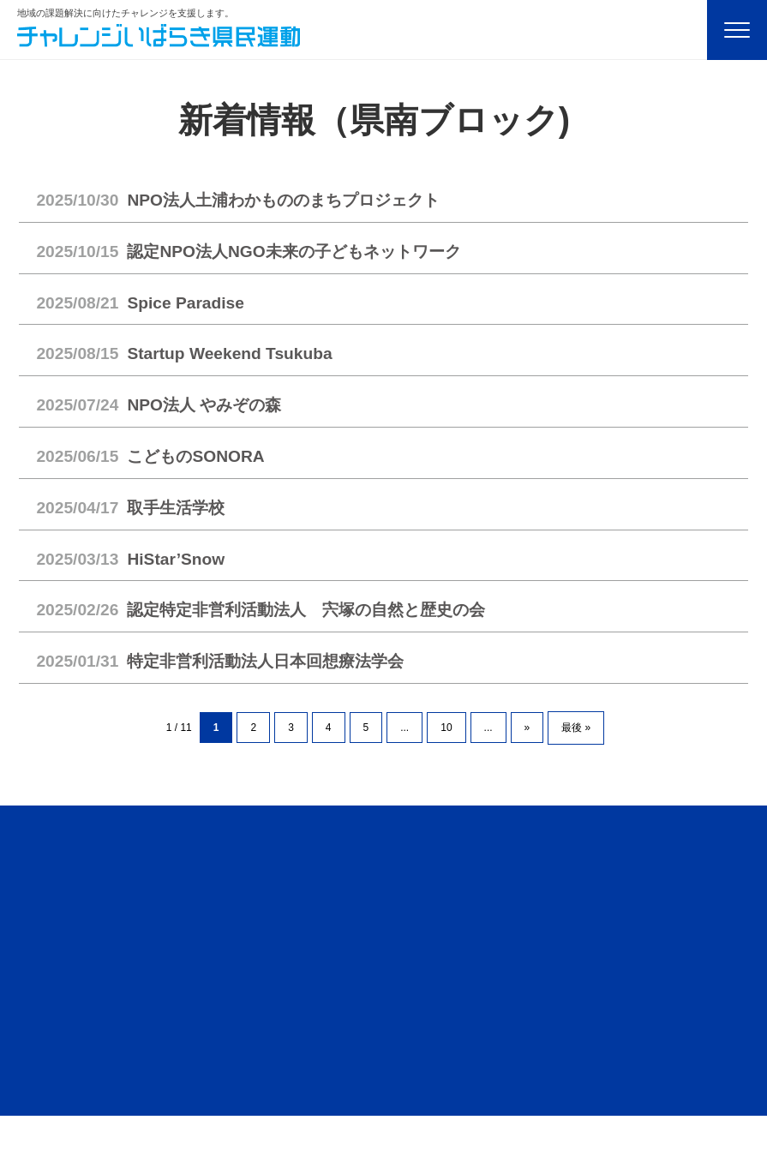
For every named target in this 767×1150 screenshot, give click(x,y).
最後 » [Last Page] (575, 728)
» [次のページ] (527, 728)
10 (446, 728)
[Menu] (737, 30)
